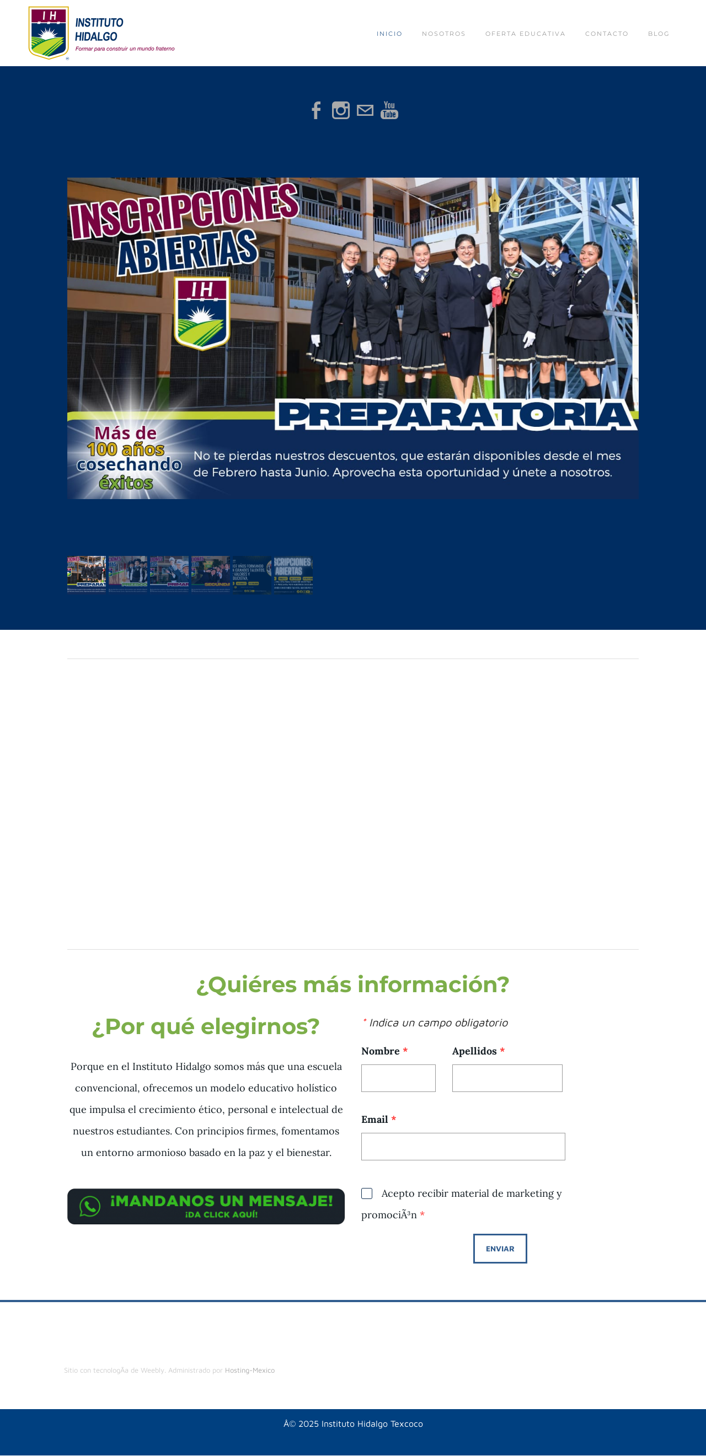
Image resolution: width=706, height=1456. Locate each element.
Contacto (607, 34)
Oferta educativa (525, 34)
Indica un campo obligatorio (434, 1022)
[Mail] (365, 110)
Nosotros (444, 34)
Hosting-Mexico (250, 1370)
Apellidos (478, 1051)
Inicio (390, 34)
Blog (659, 34)
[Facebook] (316, 110)
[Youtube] (389, 110)
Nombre (384, 1051)
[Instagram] (341, 110)
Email (379, 1119)
